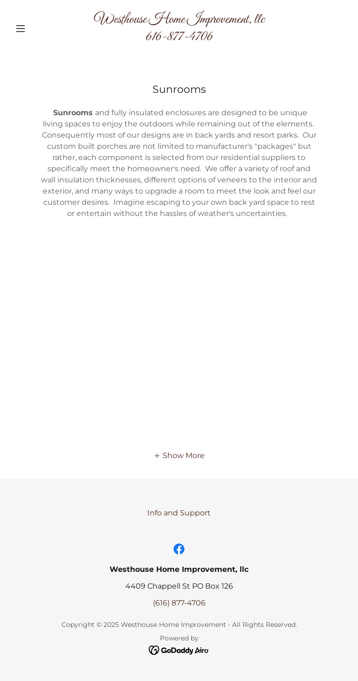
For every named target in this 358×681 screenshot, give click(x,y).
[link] (179, 37)
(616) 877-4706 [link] (179, 602)
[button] (36, 28)
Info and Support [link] (179, 512)
